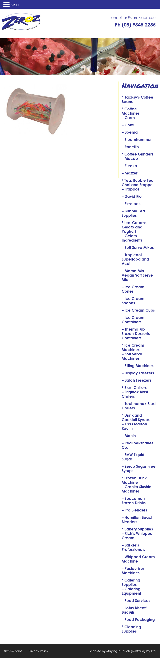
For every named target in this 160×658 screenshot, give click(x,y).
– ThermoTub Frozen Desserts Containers (136, 333)
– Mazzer (130, 173)
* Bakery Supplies (137, 529)
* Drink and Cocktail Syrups (136, 417)
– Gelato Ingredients (132, 237)
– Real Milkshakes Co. (137, 445)
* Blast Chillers (134, 387)
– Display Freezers (138, 373)
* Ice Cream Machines (133, 347)
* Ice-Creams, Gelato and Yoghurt (135, 227)
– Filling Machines (138, 365)
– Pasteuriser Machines (133, 570)
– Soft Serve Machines (132, 356)
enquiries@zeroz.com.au (133, 17)
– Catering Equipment (131, 591)
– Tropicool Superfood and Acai (135, 259)
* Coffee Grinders (137, 154)
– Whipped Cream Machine (138, 558)
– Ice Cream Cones (133, 289)
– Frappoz (130, 189)
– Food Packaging (138, 619)
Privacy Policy (38, 651)
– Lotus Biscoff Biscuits (134, 609)
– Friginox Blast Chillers (135, 394)
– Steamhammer (137, 139)
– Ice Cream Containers (133, 319)
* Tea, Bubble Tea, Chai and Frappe (138, 182)
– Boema (130, 132)
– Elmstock (131, 203)
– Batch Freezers (136, 380)
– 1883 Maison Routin (134, 426)
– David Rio (132, 196)
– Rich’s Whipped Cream (137, 535)
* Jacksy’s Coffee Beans (137, 99)
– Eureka (129, 165)
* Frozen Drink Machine (134, 480)
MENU (15, 5)
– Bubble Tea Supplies (133, 213)
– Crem (128, 117)
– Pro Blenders (134, 510)
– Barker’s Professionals (133, 547)
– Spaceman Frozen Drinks (134, 500)
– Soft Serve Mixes (138, 247)
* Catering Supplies (131, 582)
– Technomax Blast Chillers (139, 405)
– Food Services (136, 600)
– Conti (128, 125)
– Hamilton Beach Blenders (138, 519)
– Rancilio (130, 146)
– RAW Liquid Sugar (133, 456)
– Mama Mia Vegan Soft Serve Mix (137, 275)
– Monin (129, 435)
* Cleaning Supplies (131, 628)
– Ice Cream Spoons (133, 300)
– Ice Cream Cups (138, 310)
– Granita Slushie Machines (136, 488)
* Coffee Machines (131, 111)
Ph (135, 24)
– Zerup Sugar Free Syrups (139, 468)
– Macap (130, 158)
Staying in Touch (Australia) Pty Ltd (131, 651)
